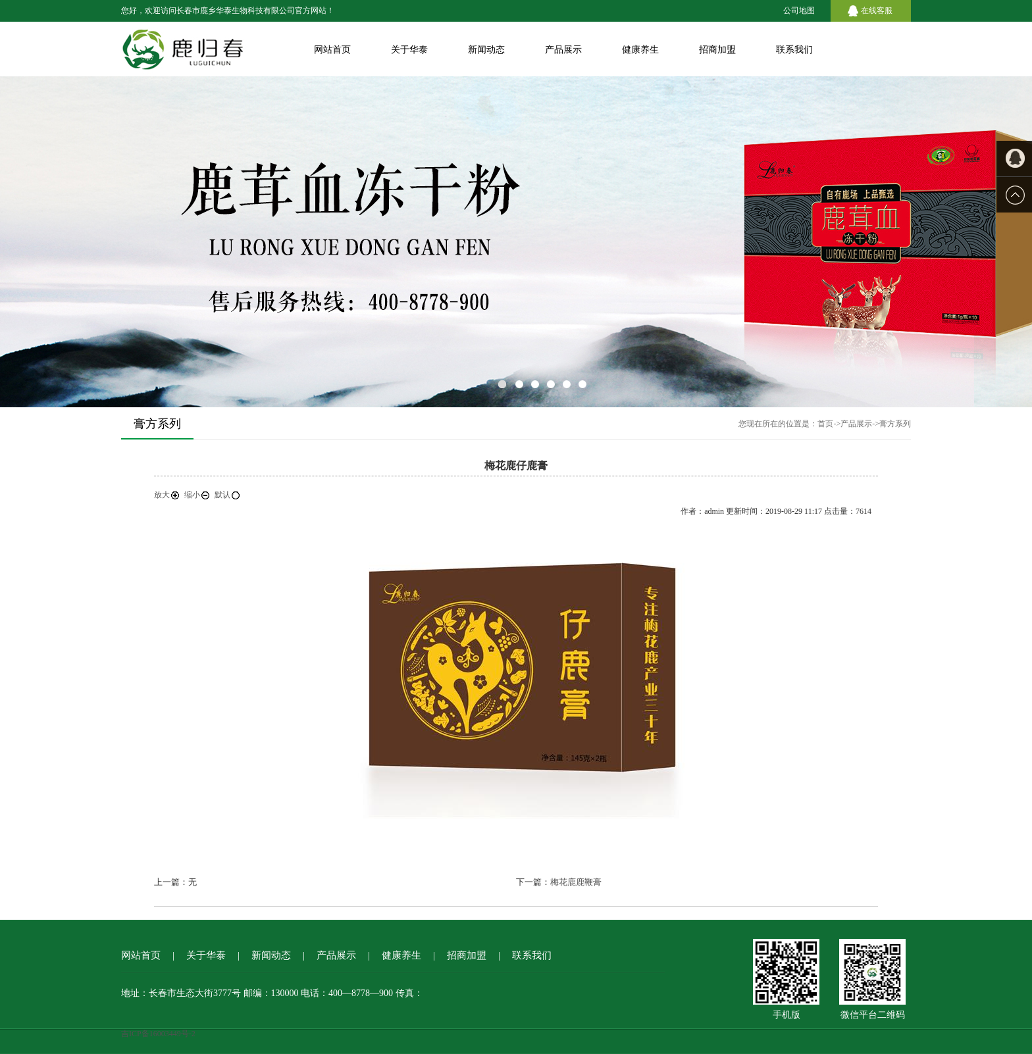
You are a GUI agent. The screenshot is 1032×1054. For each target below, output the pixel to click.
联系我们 (794, 50)
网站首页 (332, 50)
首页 (825, 423)
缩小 (197, 494)
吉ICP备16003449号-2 (158, 1033)
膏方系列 (895, 423)
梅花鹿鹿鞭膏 (576, 882)
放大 (167, 494)
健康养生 (640, 50)
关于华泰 (409, 50)
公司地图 (799, 10)
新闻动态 (486, 50)
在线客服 (876, 10)
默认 (228, 494)
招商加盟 (717, 50)
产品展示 (563, 50)
